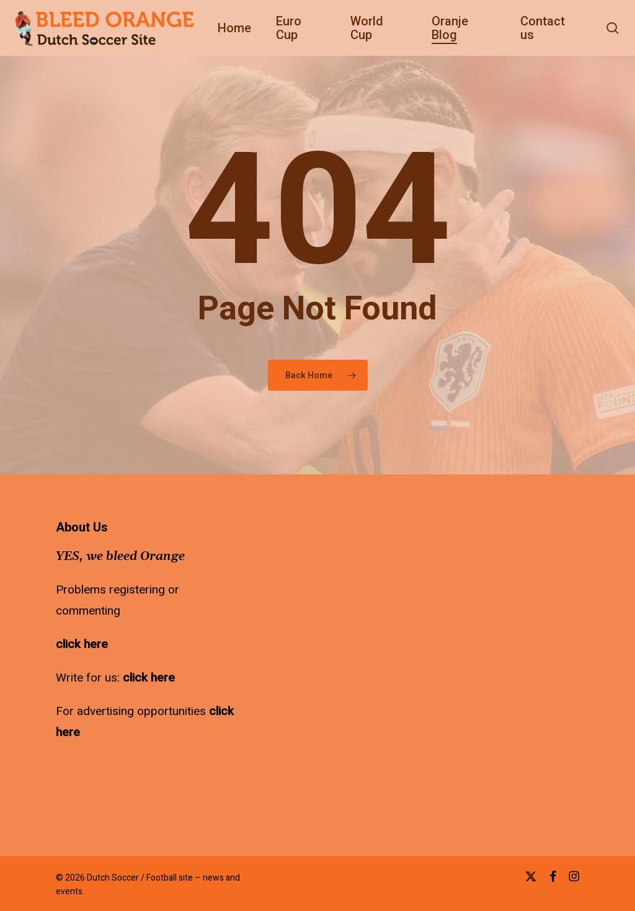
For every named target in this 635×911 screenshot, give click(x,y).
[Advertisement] (353, 598)
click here (82, 644)
